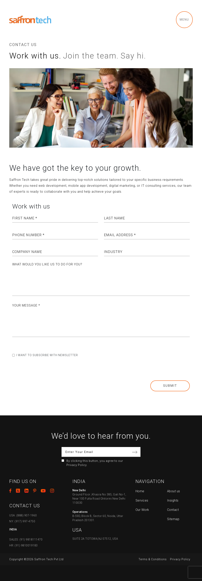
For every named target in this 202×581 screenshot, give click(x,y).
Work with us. (35, 55)
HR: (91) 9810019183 (23, 545)
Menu (184, 19)
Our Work (142, 510)
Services (142, 500)
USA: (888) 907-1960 (23, 515)
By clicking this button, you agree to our (94, 463)
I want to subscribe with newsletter (47, 355)
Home (140, 491)
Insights (173, 500)
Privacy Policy (180, 559)
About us (173, 491)
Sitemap (173, 519)
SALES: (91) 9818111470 (25, 539)
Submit (170, 386)
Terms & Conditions (152, 559)
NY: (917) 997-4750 (22, 521)
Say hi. (133, 55)
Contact (173, 510)
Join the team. (91, 55)
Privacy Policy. (76, 465)
